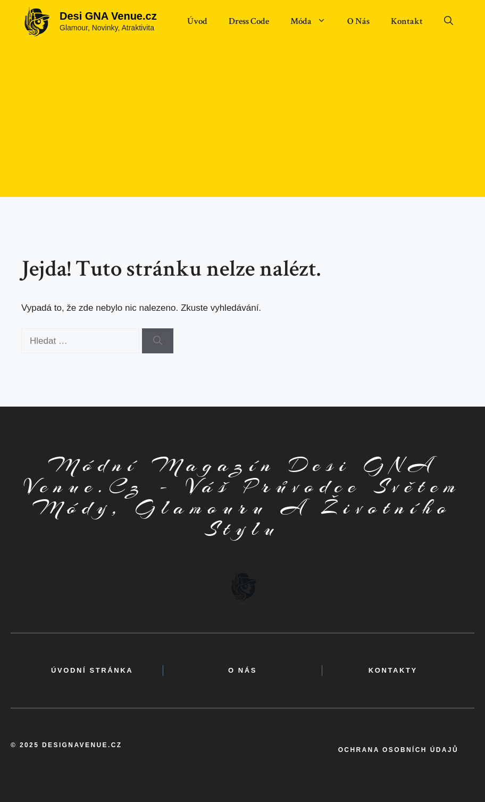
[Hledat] (157, 341)
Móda (313, 21)
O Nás (358, 21)
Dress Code (249, 21)
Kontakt (407, 21)
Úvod (197, 21)
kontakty (393, 670)
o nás (242, 670)
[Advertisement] (242, 122)
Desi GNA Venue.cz (108, 16)
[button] (448, 21)
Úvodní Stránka (92, 670)
